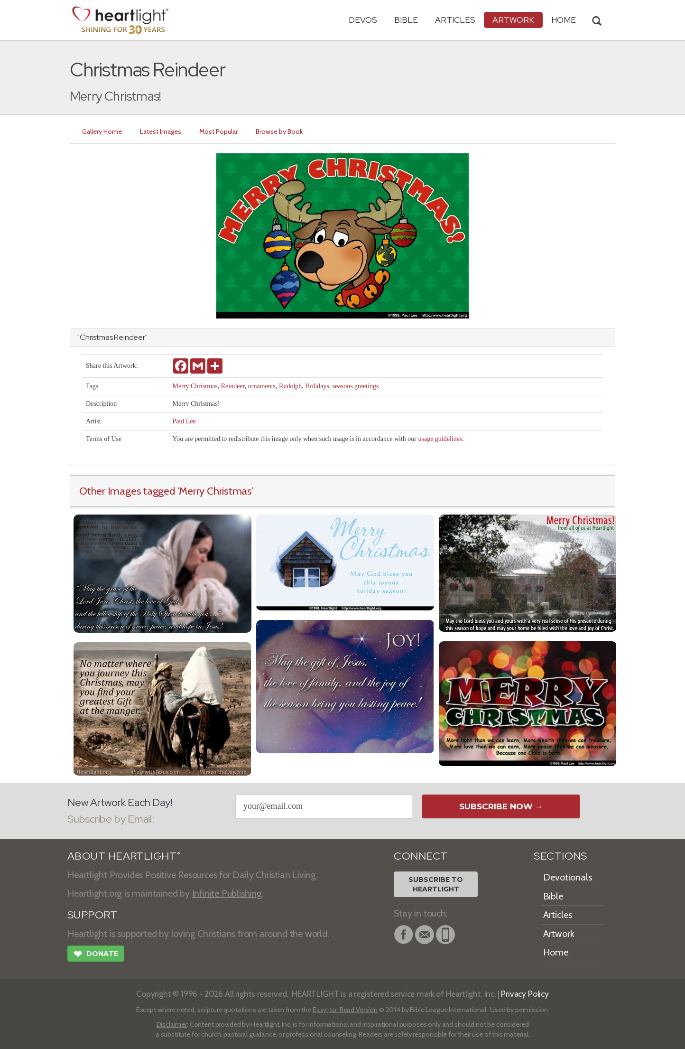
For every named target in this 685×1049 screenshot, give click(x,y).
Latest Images (160, 131)
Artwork (513, 19)
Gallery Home (102, 131)
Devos (363, 19)
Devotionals (567, 877)
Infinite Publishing (227, 893)
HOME (563, 19)
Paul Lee (183, 421)
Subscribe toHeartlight (435, 884)
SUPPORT (92, 915)
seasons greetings (356, 386)
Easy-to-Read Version (345, 1009)
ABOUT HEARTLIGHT (123, 856)
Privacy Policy (525, 994)
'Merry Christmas (214, 490)
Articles (455, 19)
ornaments (262, 386)
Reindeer (233, 386)
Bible (406, 19)
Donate (96, 955)
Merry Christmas (194, 386)
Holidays (317, 386)
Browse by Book (279, 131)
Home (555, 952)
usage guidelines (440, 438)
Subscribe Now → (501, 806)
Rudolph (290, 386)
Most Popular (218, 131)
